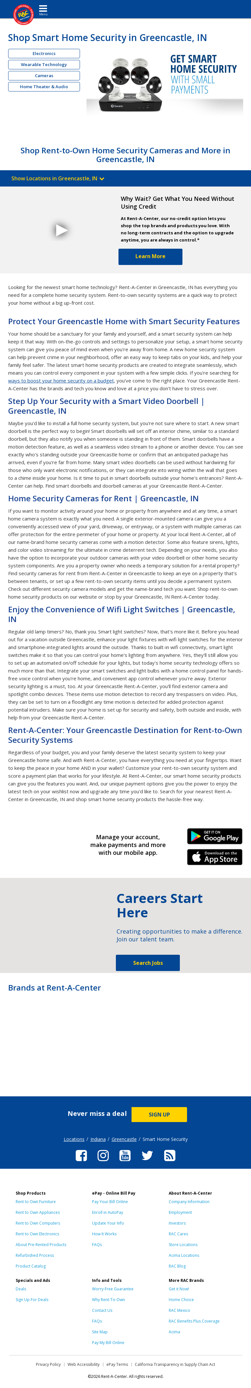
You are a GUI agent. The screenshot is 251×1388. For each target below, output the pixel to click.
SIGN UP (159, 1114)
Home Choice (181, 1299)
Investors (177, 1223)
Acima (174, 1332)
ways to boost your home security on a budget (61, 380)
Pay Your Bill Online (110, 1201)
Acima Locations (184, 1255)
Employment (180, 1212)
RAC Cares (178, 1234)
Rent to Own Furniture (36, 1201)
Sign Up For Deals (32, 1299)
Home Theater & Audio (44, 87)
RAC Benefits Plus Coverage (194, 1321)
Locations (74, 1139)
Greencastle (124, 1139)
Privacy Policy (48, 1364)
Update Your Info (108, 1223)
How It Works (104, 1234)
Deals (21, 1289)
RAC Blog (177, 1266)
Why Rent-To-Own (108, 1299)
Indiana (98, 1139)
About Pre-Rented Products (41, 1244)
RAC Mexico (179, 1310)
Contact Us (102, 1310)
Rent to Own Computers (38, 1223)
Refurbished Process (35, 1255)
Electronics (44, 53)
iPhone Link (215, 859)
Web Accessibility (84, 1364)
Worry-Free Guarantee (112, 1289)
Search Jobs (148, 962)
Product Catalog (31, 1266)
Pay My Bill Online (108, 1342)
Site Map (100, 1332)
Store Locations (183, 1244)
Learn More (150, 256)
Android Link (214, 838)
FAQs (97, 1244)
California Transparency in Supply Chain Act (175, 1364)
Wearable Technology (44, 64)
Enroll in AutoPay (107, 1212)
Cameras (44, 75)
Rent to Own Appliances (38, 1212)
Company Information (189, 1201)
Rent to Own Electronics (37, 1234)
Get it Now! (179, 1289)
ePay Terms (117, 1364)
